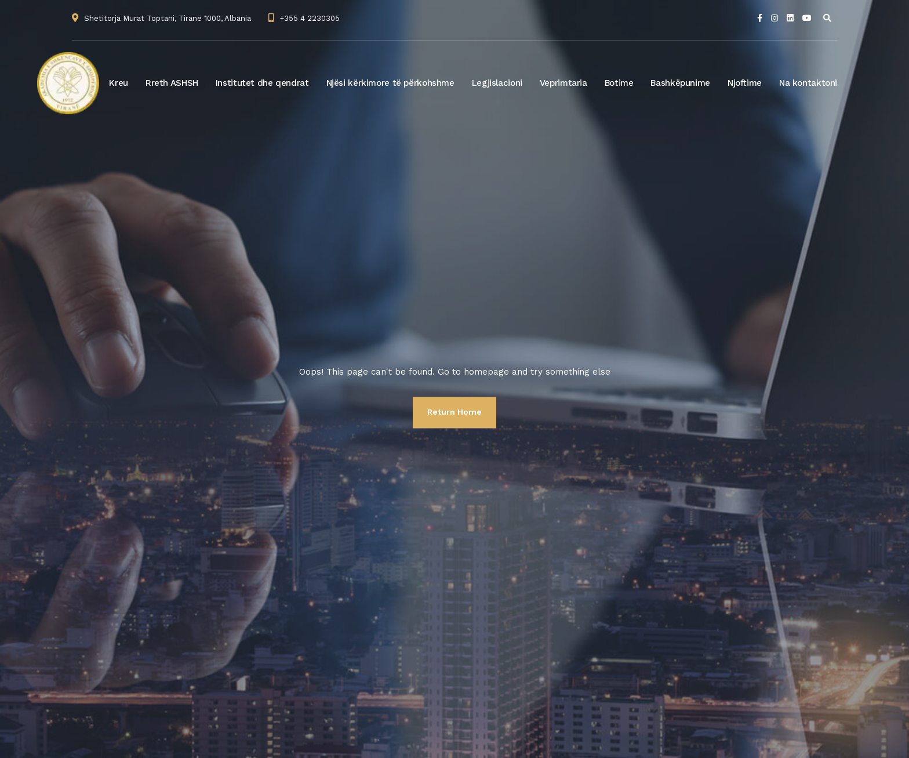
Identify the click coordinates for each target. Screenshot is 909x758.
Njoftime (745, 83)
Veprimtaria (563, 83)
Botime (619, 83)
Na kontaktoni (808, 83)
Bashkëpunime (680, 83)
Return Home (454, 411)
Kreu (118, 83)
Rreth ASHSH (172, 83)
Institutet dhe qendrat (262, 83)
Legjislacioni (497, 83)
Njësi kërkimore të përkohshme (390, 83)
